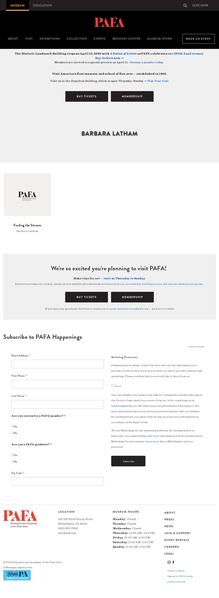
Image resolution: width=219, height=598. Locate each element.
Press (169, 519)
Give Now (200, 5)
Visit (29, 39)
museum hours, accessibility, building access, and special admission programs (154, 284)
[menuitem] (17, 5)
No (15, 433)
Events (100, 39)
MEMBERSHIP (132, 96)
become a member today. (147, 62)
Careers (171, 547)
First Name (19, 376)
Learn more (152, 441)
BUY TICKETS (87, 96)
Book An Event (198, 39)
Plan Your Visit (158, 80)
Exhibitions (50, 39)
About (13, 39)
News (168, 526)
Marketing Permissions (124, 357)
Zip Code (17, 473)
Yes (15, 426)
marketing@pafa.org (124, 405)
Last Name (18, 396)
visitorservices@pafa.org (132, 308)
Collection (77, 39)
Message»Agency (16, 567)
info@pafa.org (67, 532)
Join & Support (177, 533)
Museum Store (159, 39)
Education (42, 5)
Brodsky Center (127, 39)
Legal (169, 554)
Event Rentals (176, 540)
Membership (132, 297)
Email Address (20, 356)
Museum (18, 5)
